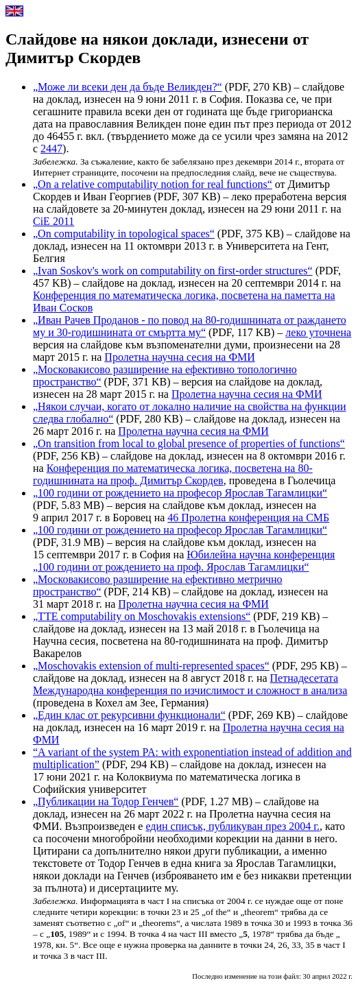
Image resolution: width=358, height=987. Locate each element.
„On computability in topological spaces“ (124, 233)
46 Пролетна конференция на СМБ (248, 517)
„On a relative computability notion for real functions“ (152, 184)
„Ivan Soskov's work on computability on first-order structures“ (173, 270)
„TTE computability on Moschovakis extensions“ (141, 616)
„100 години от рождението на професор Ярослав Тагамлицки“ (180, 493)
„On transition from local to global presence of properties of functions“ (189, 443)
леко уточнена (318, 332)
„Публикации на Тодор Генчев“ (105, 801)
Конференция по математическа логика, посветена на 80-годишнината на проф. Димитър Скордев (173, 474)
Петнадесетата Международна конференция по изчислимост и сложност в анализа (190, 684)
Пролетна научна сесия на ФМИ (179, 357)
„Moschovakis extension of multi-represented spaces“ (151, 665)
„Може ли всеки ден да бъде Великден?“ (127, 87)
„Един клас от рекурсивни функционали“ (129, 715)
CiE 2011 (53, 221)
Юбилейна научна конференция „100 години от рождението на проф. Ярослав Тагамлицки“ (184, 561)
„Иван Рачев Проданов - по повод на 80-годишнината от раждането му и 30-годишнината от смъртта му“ (189, 326)
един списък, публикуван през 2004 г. (232, 826)
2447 (51, 148)
